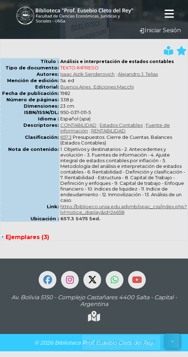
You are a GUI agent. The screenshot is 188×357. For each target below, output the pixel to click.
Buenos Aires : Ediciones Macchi (97, 87)
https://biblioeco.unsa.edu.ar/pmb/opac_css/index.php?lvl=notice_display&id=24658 (123, 209)
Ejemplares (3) (27, 237)
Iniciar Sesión (160, 30)
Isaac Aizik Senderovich (87, 74)
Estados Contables (121, 125)
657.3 (66, 137)
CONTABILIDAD (78, 125)
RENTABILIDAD (108, 131)
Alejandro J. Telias (138, 74)
